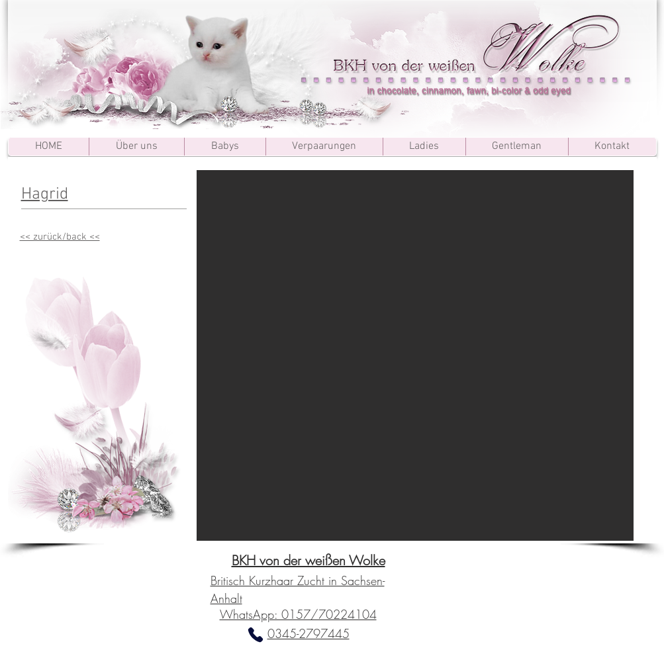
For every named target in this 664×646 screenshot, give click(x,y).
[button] (415, 355)
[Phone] (255, 635)
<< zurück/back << (60, 237)
